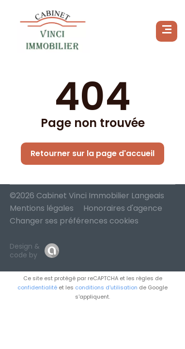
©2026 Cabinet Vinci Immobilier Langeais (87, 195)
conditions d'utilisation (106, 287)
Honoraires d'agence (122, 208)
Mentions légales (42, 208)
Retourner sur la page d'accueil (92, 153)
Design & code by (25, 250)
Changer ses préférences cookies (74, 220)
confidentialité (37, 287)
